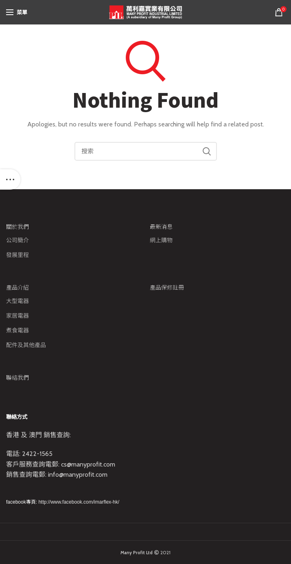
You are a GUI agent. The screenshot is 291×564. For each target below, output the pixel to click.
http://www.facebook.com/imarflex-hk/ (78, 502)
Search (207, 151)
